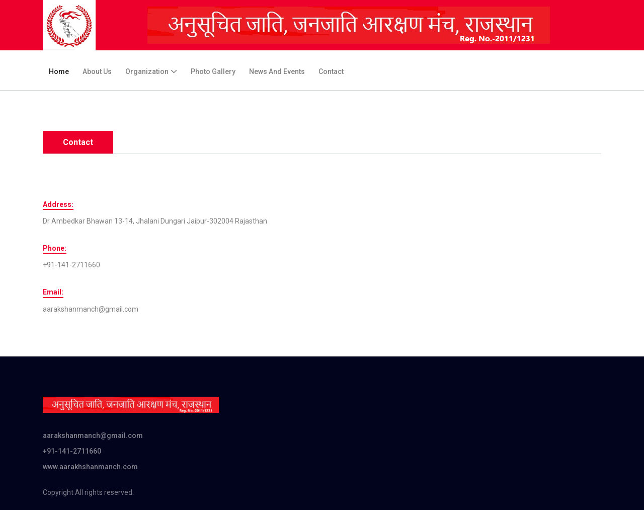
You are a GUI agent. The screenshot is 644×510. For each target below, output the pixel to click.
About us (97, 71)
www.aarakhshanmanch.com (90, 467)
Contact (331, 71)
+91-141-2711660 (72, 451)
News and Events (277, 71)
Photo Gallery (213, 71)
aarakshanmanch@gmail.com (93, 435)
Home (59, 71)
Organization (147, 71)
